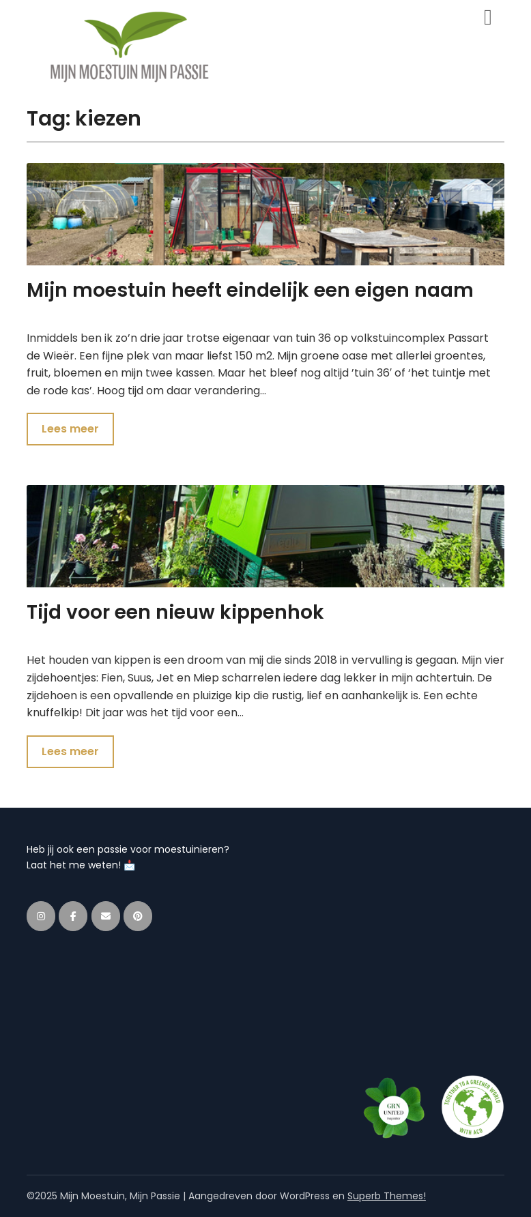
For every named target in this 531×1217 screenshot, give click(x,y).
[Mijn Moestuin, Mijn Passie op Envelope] (105, 916)
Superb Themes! (386, 1196)
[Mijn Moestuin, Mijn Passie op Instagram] (41, 916)
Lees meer (70, 429)
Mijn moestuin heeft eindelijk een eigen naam (250, 290)
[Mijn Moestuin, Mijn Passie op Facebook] (73, 916)
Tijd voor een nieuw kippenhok (175, 612)
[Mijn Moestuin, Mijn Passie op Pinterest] (138, 916)
